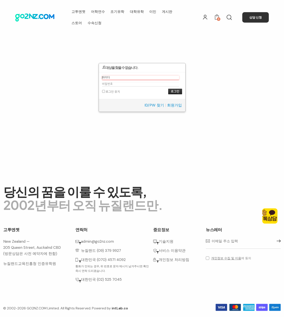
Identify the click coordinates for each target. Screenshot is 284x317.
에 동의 (231, 258)
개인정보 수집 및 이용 (226, 258)
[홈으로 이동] (34, 17)
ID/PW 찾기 (154, 105)
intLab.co (120, 308)
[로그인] (205, 17)
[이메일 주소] (243, 241)
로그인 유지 (111, 91)
